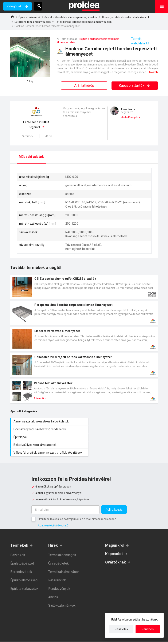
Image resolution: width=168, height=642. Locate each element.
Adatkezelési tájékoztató (53, 514)
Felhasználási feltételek (103, 635)
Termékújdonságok (62, 544)
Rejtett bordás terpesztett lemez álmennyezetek (83, 21)
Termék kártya (84, 287)
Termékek (19, 534)
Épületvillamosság (24, 569)
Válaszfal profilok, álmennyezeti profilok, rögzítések (47, 439)
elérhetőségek (129, 117)
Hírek (53, 534)
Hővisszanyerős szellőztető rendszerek (122, 421)
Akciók (53, 586)
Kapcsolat (114, 542)
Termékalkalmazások (63, 560)
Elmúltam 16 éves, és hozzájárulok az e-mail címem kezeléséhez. (77, 507)
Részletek (121, 629)
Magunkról (115, 534)
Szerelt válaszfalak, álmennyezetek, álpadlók (70, 17)
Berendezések (21, 560)
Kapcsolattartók (134, 85)
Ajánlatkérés (84, 85)
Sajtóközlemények (61, 594)
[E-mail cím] (65, 498)
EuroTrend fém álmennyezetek (33, 21)
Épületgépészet (22, 552)
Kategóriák (14, 6)
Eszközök (17, 544)
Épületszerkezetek (29, 17)
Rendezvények (59, 577)
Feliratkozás (114, 498)
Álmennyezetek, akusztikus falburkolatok (125, 17)
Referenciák (57, 569)
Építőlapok (47, 429)
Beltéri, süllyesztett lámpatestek (122, 429)
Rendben (148, 629)
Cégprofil (37, 124)
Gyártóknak (115, 551)
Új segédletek (58, 552)
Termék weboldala (138, 41)
